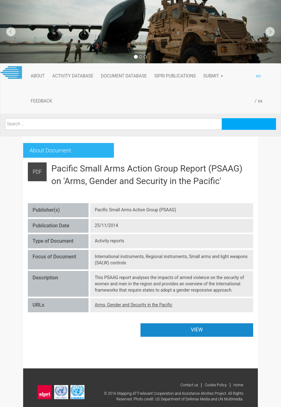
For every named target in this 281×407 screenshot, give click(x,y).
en (258, 75)
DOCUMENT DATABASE (124, 75)
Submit (213, 75)
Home (238, 385)
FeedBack (41, 100)
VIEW (197, 330)
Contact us (189, 385)
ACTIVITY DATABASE (72, 75)
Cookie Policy (216, 385)
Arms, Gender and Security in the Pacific (133, 304)
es (260, 100)
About (38, 75)
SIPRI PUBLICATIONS (175, 75)
